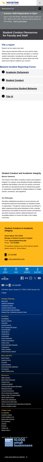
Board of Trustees (6, 321)
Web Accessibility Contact (8, 406)
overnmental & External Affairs (11, 310)
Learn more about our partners (17, 457)
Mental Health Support (7, 397)
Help (4, 285)
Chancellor (4, 323)
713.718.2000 (15, 285)
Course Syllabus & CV (7, 417)
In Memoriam (5, 336)
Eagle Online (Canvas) (7, 419)
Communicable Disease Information (11, 386)
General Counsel (6, 325)
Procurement (5, 369)
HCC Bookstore (5, 421)
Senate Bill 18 (5, 334)
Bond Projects (5, 358)
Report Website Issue (7, 371)
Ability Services (5, 377)
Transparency (5, 347)
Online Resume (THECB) (8, 351)
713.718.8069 (11, 254)
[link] (31, 278)
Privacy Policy (5, 342)
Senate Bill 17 (5, 331)
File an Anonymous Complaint (10, 393)
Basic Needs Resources (8, 380)
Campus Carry (5, 382)
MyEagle (3, 426)
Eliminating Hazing (6, 388)
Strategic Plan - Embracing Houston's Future (14, 312)
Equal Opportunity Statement (9, 366)
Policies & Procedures (7, 340)
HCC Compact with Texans (9, 327)
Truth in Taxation (6, 349)
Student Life (4, 428)
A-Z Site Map (5, 412)
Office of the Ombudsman (8, 399)
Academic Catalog (6, 415)
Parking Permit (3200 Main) (9, 402)
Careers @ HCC (6, 360)
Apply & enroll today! (20, 21)
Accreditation (5, 318)
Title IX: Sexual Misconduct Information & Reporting (16, 404)
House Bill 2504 (5, 329)
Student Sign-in (5, 430)
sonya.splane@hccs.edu (17, 240)
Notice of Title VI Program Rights (10, 395)
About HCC (4, 301)
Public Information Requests (9, 345)
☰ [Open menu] (39, 3)
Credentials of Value (7, 305)
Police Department (6, 338)
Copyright (4, 362)
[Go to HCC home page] (11, 4)
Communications (6, 364)
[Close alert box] (42, 12)
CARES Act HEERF (7, 384)
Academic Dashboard (7, 303)
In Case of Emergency (7, 391)
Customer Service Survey (8, 307)
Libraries (3, 423)
